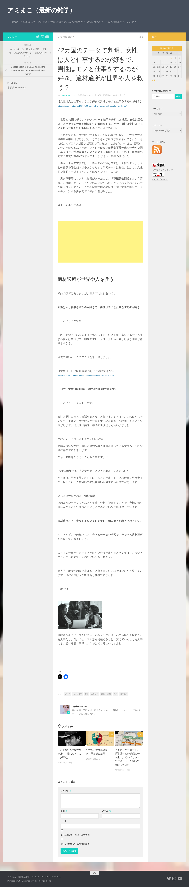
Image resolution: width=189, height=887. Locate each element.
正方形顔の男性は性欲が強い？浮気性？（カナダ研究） (70, 753)
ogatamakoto (69, 95)
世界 (86, 694)
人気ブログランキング (162, 170)
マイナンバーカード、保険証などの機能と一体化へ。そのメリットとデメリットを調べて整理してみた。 (127, 757)
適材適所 (123, 694)
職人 (115, 694)
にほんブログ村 (160, 179)
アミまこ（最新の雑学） (41, 10)
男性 (109, 694)
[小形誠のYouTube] (47, 37)
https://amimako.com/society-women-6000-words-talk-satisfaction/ (86, 375)
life (60, 37)
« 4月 (154, 80)
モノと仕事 (77, 694)
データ (67, 694)
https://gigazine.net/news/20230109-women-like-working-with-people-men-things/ (92, 106)
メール (106, 810)
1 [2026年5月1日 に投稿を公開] (171, 57)
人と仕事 (94, 694)
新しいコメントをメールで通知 (75, 835)
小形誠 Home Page (16, 87)
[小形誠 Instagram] (42, 37)
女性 (103, 694)
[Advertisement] (100, 241)
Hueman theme (44, 881)
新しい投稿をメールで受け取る (75, 844)
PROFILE (12, 83)
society (70, 37)
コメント (66, 790)
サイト (64, 821)
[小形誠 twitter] (37, 37)
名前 (64, 810)
